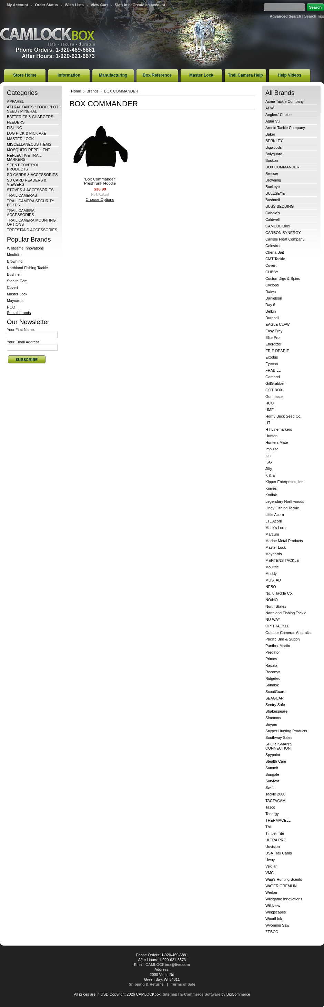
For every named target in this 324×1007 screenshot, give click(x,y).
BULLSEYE (275, 193)
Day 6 (270, 305)
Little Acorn (274, 514)
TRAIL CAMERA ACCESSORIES (20, 212)
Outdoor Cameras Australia (288, 632)
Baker (270, 134)
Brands (93, 91)
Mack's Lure (275, 528)
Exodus (271, 357)
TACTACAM (275, 801)
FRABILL (273, 370)
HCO (11, 307)
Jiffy (268, 469)
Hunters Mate (276, 442)
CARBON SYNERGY (283, 233)
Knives (271, 488)
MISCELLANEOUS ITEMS (29, 144)
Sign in (121, 5)
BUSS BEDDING (279, 206)
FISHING (14, 128)
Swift (269, 787)
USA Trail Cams (278, 853)
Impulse (272, 449)
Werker (271, 892)
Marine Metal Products (284, 541)
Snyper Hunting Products (286, 731)
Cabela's (272, 213)
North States (275, 606)
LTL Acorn (273, 521)
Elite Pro (272, 337)
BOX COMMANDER (282, 167)
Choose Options (100, 199)
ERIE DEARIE (277, 351)
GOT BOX (273, 390)
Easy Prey (274, 331)
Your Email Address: (24, 342)
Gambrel (272, 377)
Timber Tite (274, 833)
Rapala (271, 665)
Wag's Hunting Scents (283, 879)
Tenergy (272, 814)
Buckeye (272, 187)
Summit (271, 768)
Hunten (271, 436)
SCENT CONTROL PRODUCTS (23, 167)
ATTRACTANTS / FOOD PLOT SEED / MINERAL (32, 109)
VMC (269, 873)
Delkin (270, 311)
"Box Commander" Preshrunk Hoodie (100, 181)
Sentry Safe (275, 705)
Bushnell (14, 274)
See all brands (19, 313)
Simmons (273, 718)
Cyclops (272, 285)
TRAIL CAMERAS (22, 195)
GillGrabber (275, 383)
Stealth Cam (17, 281)
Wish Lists (74, 5)
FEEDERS (15, 122)
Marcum (272, 534)
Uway (270, 860)
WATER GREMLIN (281, 886)
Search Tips (314, 16)
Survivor (272, 781)
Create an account (149, 5)
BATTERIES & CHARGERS (30, 117)
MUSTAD (273, 580)
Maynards (15, 301)
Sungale (272, 774)
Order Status (46, 5)
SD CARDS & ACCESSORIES (32, 175)
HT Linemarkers (278, 429)
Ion (268, 455)
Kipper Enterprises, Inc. (284, 482)
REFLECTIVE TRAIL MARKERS (24, 157)
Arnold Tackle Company (285, 128)
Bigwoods (273, 147)
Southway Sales (278, 737)
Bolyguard (273, 154)
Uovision (272, 846)
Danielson (273, 298)
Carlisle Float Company (284, 239)
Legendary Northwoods (284, 501)
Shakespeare (276, 711)
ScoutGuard (275, 692)
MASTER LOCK (20, 139)
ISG (268, 462)
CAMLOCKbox (277, 226)
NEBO (270, 587)
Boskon (271, 160)
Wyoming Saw (277, 925)
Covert (12, 287)
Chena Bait (274, 252)
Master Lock (17, 294)
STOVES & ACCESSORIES (30, 190)
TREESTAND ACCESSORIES (32, 230)
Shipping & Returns (146, 984)
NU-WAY (272, 619)
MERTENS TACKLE (282, 560)
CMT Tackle (275, 259)
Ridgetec (272, 678)
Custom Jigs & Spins (282, 278)
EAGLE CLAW (277, 324)
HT (268, 423)
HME (269, 410)
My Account (17, 5)
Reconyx (272, 672)
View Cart (99, 5)
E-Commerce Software (200, 994)
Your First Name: (21, 329)
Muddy (271, 573)
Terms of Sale (183, 984)
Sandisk (272, 685)
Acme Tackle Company (284, 101)
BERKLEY (274, 141)
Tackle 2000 (275, 794)
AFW (269, 108)
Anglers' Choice (278, 115)
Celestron (273, 246)
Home (76, 91)
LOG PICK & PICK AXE (26, 133)
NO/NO (271, 600)
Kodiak (271, 495)
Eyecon (271, 364)
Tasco (270, 807)
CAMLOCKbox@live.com (167, 964)
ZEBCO (271, 932)
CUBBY (271, 272)
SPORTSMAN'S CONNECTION (278, 746)
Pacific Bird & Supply (282, 639)
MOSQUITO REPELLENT (28, 150)
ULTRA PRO (275, 840)
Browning (14, 261)
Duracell (272, 318)
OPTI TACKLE (277, 626)
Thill (268, 827)
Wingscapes (275, 912)
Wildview (272, 905)
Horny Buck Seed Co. (283, 416)
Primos (271, 659)
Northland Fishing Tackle (27, 268)
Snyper (271, 724)
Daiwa (270, 292)
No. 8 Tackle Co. (279, 593)
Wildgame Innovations (25, 248)
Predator (272, 652)
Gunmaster (274, 396)
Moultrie (13, 255)
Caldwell (272, 219)
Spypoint (272, 755)
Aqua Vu (272, 121)
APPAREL (15, 101)
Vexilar (271, 866)
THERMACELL (278, 820)
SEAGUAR (274, 698)
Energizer (273, 344)
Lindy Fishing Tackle (282, 508)
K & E (270, 475)
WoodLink (273, 919)
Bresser (271, 174)
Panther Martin (277, 646)
